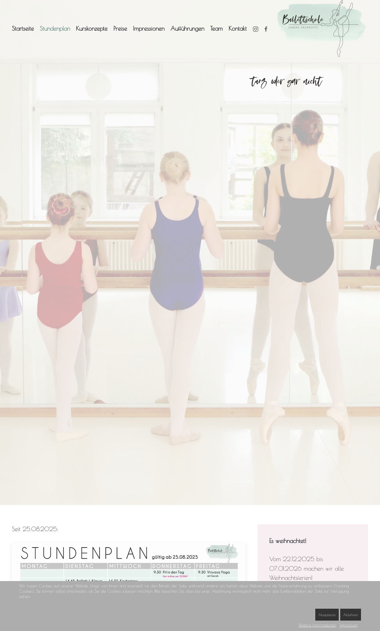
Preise (120, 28)
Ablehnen (350, 615)
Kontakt (238, 28)
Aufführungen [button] (187, 28)
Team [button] (216, 28)
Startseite (23, 28)
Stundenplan (55, 28)
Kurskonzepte (91, 28)
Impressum (348, 625)
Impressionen (148, 28)
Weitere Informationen (317, 625)
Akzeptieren (327, 615)
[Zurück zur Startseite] (322, 28)
